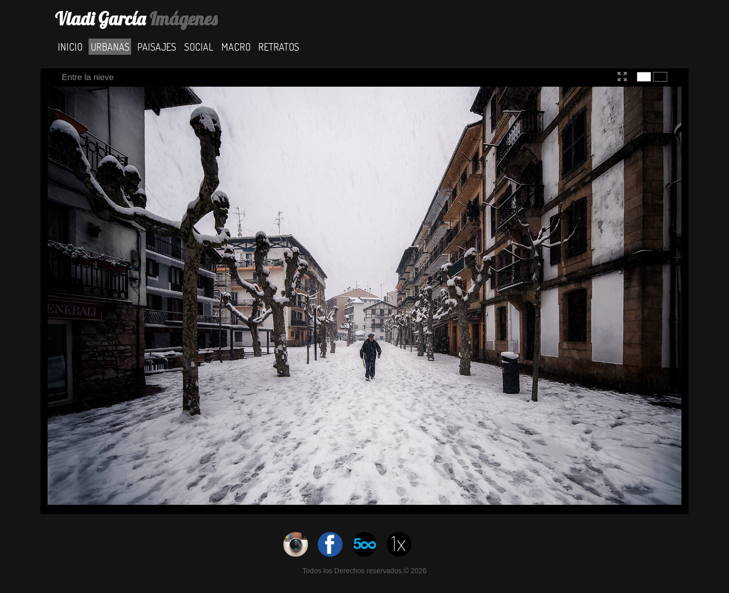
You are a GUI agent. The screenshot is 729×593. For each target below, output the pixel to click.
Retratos (278, 46)
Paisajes (156, 46)
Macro (236, 46)
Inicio (70, 46)
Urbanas (110, 46)
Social (198, 46)
